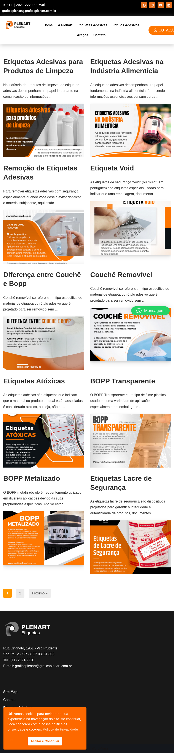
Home (48, 25)
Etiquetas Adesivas (92, 25)
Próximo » (40, 593)
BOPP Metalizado (31, 478)
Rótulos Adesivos (125, 25)
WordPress (100, 748)
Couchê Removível (121, 275)
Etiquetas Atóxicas (34, 381)
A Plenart (65, 25)
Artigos (82, 35)
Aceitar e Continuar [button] (45, 741)
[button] (150, 310)
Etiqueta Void (112, 168)
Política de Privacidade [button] (60, 729)
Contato (99, 35)
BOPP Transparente (122, 381)
